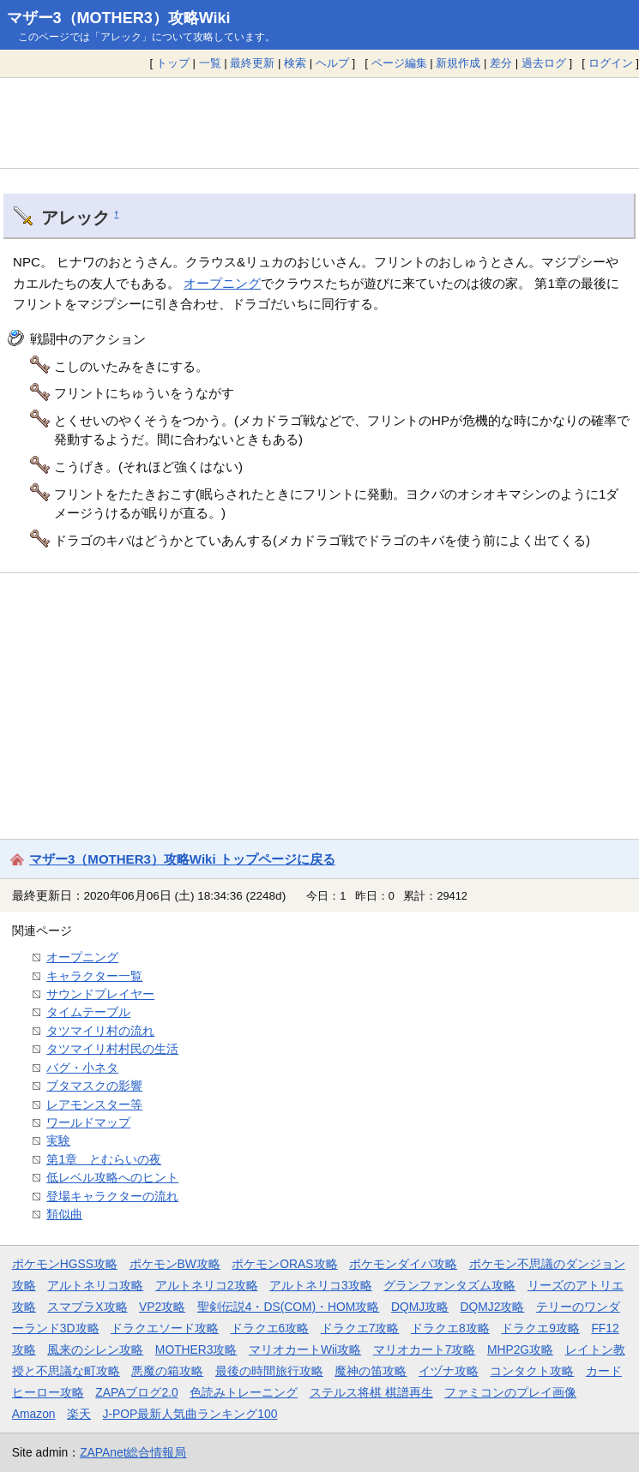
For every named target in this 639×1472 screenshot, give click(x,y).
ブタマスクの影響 (94, 1085)
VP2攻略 (162, 1306)
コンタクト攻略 (532, 1371)
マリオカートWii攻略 (305, 1349)
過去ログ (543, 63)
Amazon (34, 1414)
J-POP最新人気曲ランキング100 (190, 1414)
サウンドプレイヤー (100, 994)
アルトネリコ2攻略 (206, 1285)
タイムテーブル (88, 1012)
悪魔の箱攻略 (167, 1371)
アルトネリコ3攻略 (320, 1285)
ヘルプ (332, 63)
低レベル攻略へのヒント (112, 1177)
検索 (295, 63)
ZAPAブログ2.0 (136, 1392)
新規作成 (458, 63)
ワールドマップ (88, 1122)
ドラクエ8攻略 (450, 1328)
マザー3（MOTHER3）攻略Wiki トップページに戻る (182, 859)
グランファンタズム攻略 (449, 1285)
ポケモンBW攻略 (175, 1264)
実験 (58, 1140)
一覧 (210, 63)
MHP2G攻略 (520, 1349)
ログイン (610, 63)
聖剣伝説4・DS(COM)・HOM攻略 (288, 1306)
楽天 (79, 1414)
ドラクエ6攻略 (270, 1328)
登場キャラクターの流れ (112, 1196)
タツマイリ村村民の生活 (112, 1049)
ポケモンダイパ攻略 (403, 1264)
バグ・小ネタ (82, 1067)
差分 (501, 63)
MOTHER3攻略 (196, 1349)
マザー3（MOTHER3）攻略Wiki (119, 18)
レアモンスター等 (94, 1104)
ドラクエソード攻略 (165, 1328)
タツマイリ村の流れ (100, 1031)
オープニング (222, 283)
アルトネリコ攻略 (95, 1285)
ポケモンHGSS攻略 (65, 1264)
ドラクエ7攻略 (360, 1328)
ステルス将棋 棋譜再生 (371, 1392)
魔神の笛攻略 (371, 1371)
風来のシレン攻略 (95, 1349)
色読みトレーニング (244, 1392)
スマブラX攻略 (87, 1306)
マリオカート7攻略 (424, 1349)
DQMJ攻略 (420, 1306)
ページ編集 (399, 63)
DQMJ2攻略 (493, 1306)
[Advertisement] (319, 122)
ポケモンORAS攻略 (284, 1264)
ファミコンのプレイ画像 (510, 1392)
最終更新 (252, 63)
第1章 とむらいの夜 (103, 1159)
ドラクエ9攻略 (540, 1328)
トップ (173, 63)
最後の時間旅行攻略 (269, 1371)
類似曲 (64, 1214)
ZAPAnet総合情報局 (133, 1452)
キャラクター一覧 (94, 976)
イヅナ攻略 (449, 1371)
